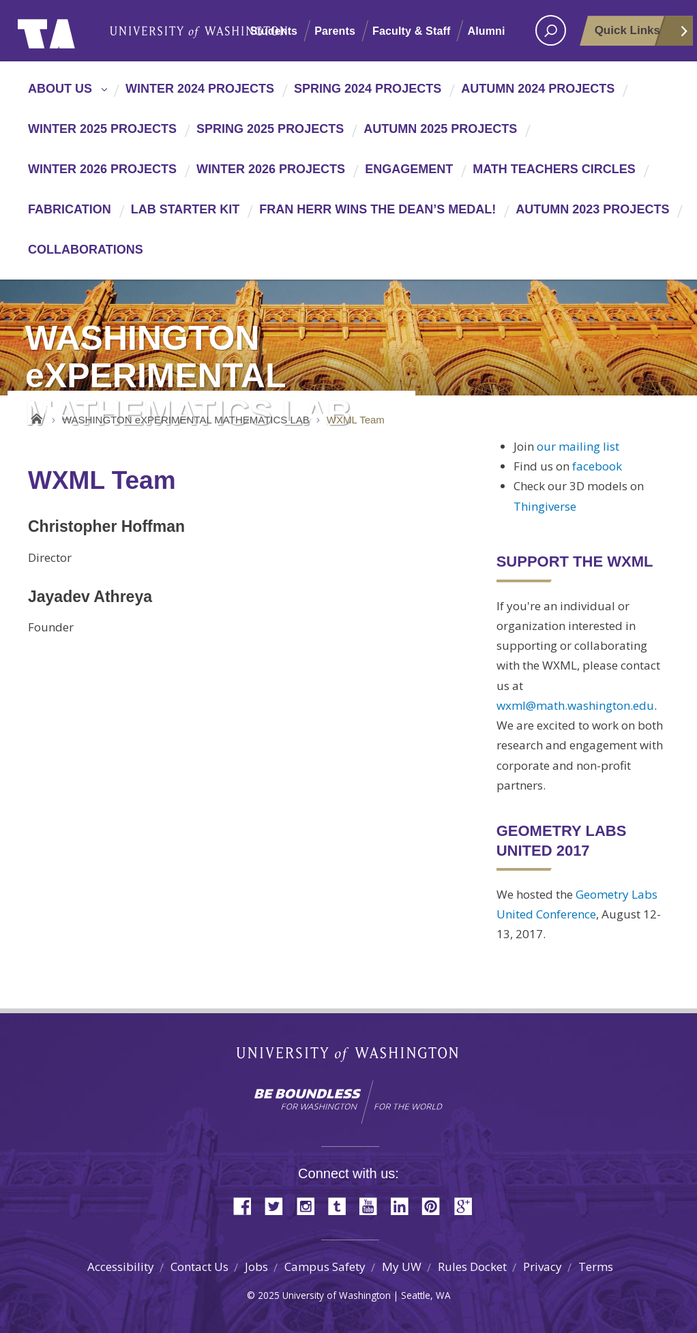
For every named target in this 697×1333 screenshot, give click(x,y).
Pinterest (435, 1205)
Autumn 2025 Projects (440, 129)
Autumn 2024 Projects (537, 88)
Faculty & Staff (411, 31)
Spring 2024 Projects (367, 88)
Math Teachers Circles (554, 169)
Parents (334, 31)
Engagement (409, 169)
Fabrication (69, 209)
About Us (60, 88)
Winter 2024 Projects (199, 88)
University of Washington (73, 30)
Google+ (467, 1205)
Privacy (542, 1266)
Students (273, 31)
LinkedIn (404, 1205)
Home (36, 416)
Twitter (279, 1205)
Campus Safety (325, 1266)
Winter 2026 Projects (102, 169)
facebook (597, 466)
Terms (595, 1266)
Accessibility (120, 1266)
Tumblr (341, 1205)
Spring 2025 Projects (270, 129)
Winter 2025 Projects (102, 129)
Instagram (310, 1205)
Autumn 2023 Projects (592, 209)
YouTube (373, 1205)
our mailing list (578, 446)
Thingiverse (545, 506)
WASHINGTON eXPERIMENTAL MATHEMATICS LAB (186, 419)
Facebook (247, 1205)
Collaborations (85, 249)
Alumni (486, 31)
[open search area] (550, 30)
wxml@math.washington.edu (575, 705)
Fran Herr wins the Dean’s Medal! (377, 209)
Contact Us (199, 1266)
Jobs (256, 1266)
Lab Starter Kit (185, 209)
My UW (401, 1266)
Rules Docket (472, 1266)
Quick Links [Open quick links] (642, 35)
